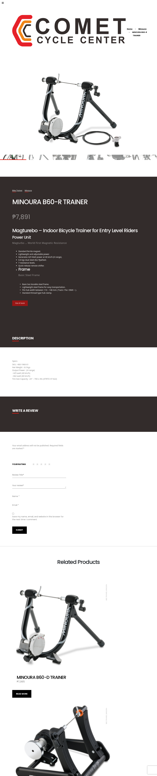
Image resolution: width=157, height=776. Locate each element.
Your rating (19, 464)
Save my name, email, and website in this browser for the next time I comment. (38, 518)
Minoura (142, 29)
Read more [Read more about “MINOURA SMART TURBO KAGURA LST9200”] (88, 660)
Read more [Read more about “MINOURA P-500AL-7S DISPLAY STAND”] (88, 750)
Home (129, 29)
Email (15, 505)
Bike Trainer (17, 190)
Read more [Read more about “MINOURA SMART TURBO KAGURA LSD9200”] (21, 750)
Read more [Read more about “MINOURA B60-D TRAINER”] (21, 660)
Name (16, 496)
